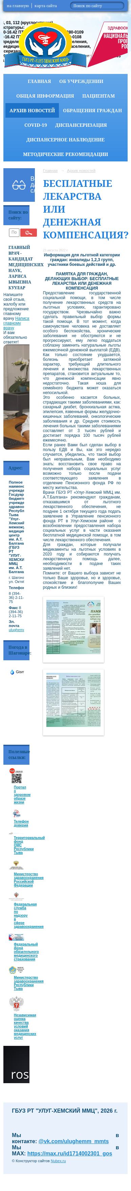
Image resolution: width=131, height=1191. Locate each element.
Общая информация (45, 96)
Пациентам (98, 96)
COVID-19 (35, 125)
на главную (18, 5)
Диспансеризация (81, 125)
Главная (39, 81)
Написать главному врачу (18, 323)
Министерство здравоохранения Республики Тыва (29, 983)
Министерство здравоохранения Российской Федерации (29, 879)
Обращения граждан (92, 110)
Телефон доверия (21, 823)
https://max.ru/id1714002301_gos (69, 1153)
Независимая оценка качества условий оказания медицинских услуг (25, 1026)
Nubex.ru (58, 1161)
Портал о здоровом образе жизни (22, 794)
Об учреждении (81, 81)
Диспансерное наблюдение (65, 139)
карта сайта (46, 5)
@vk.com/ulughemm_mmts (74, 1141)
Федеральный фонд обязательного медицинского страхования (26, 951)
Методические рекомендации (65, 154)
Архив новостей (32, 110)
